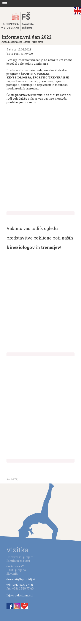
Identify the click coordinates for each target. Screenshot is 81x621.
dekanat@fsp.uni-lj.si (20, 579)
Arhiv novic (37, 42)
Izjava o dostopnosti (19, 595)
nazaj (14, 479)
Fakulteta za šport (22, 21)
